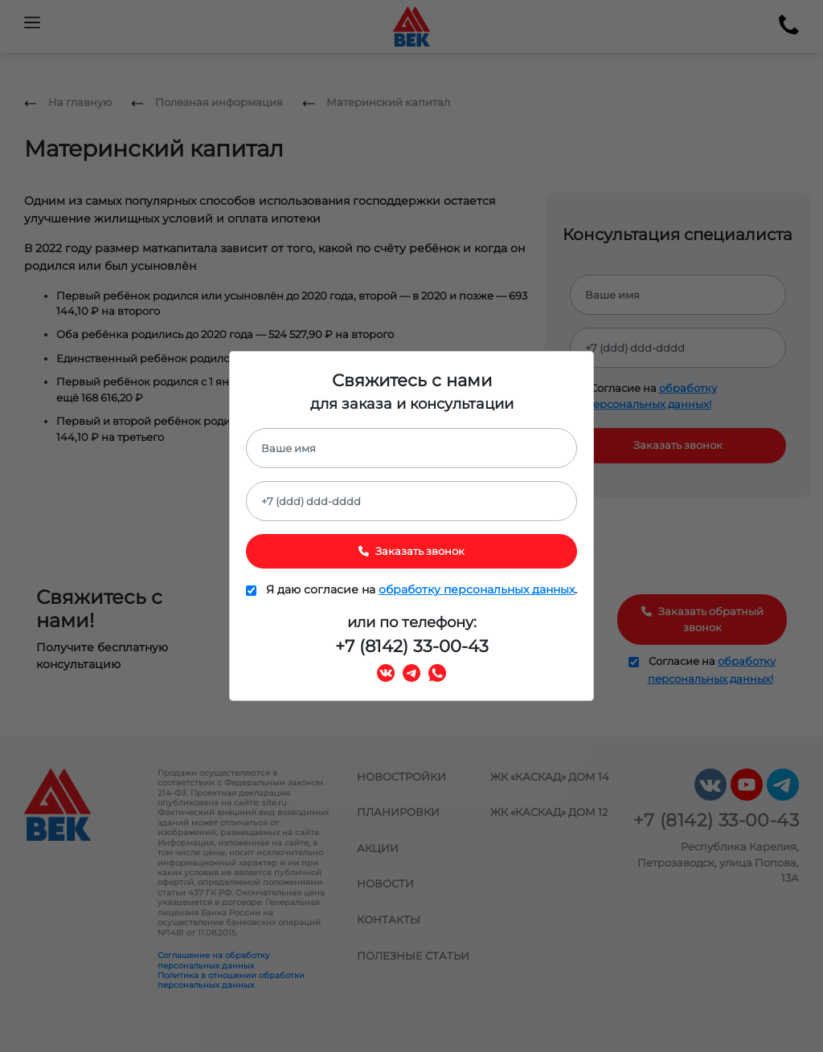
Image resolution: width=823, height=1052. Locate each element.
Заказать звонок (411, 550)
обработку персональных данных (477, 589)
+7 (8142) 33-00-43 (412, 646)
